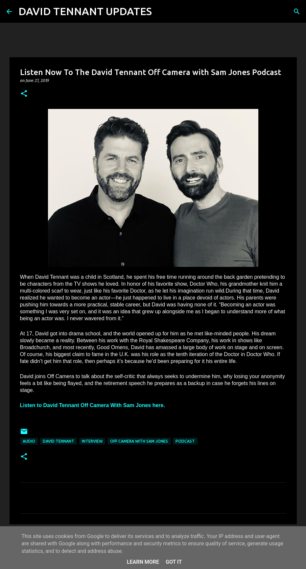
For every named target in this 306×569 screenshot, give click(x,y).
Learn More (143, 562)
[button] (24, 94)
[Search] (161, 11)
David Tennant (58, 441)
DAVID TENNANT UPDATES (85, 11)
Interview (92, 441)
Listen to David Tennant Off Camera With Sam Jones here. (93, 405)
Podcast (185, 441)
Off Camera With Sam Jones (139, 441)
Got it (174, 562)
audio (29, 441)
